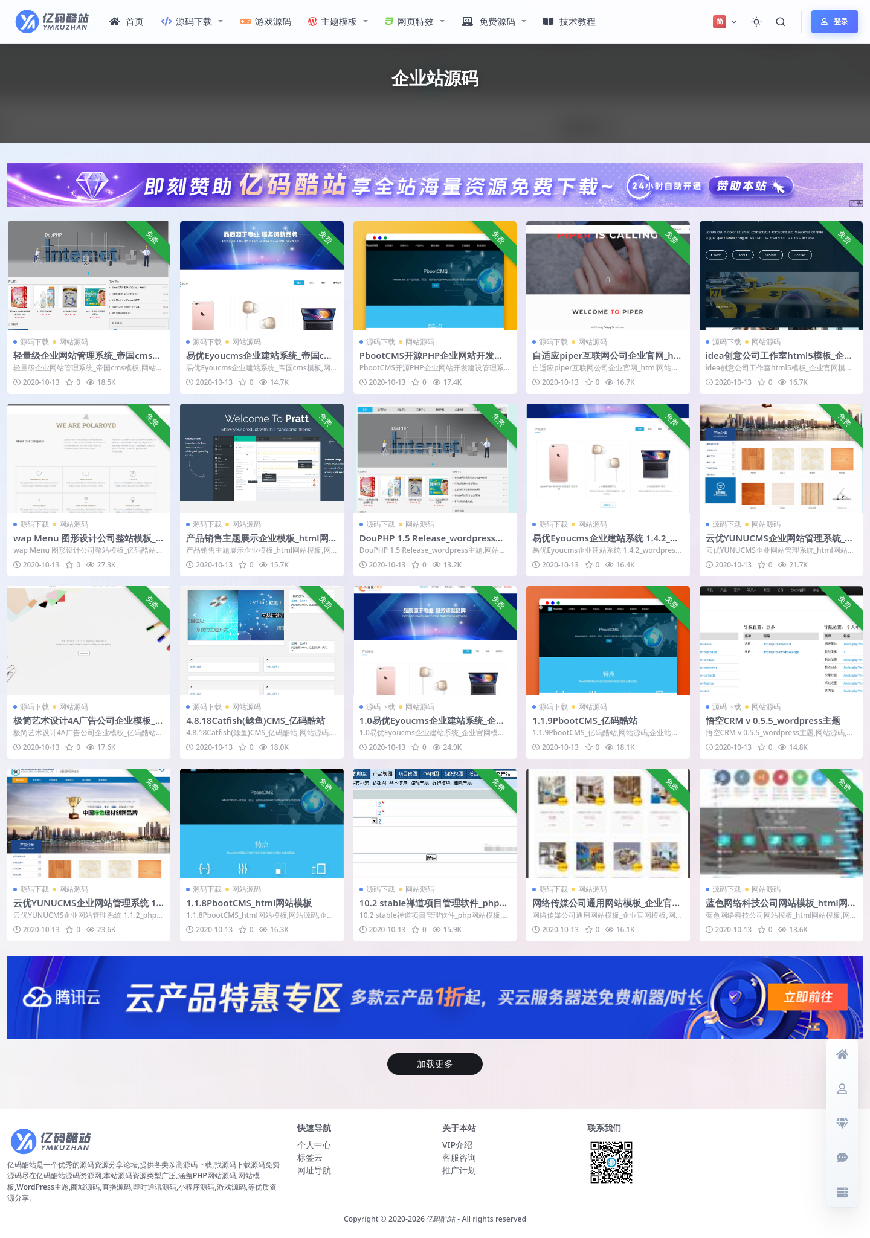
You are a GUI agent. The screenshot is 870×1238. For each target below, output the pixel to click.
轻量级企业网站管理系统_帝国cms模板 (87, 360)
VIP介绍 (457, 1143)
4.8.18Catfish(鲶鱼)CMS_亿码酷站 (256, 720)
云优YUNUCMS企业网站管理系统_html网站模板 (781, 542)
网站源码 (73, 342)
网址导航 (314, 1169)
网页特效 (409, 21)
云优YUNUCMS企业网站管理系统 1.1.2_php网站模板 (86, 906)
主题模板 (332, 21)
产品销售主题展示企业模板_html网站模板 (257, 542)
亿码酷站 (441, 1217)
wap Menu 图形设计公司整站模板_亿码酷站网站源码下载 (85, 542)
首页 (126, 21)
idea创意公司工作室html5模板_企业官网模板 (780, 360)
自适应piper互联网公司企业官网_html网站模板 (605, 360)
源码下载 (186, 21)
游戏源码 (265, 21)
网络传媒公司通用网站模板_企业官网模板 (606, 906)
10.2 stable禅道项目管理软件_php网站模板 (435, 906)
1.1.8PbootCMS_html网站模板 (250, 901)
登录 (834, 21)
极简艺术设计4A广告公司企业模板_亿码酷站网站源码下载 (88, 725)
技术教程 (569, 21)
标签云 (310, 1156)
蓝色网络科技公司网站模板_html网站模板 (777, 906)
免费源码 (488, 21)
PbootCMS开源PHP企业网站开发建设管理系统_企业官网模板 (432, 360)
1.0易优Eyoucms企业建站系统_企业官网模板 (433, 725)
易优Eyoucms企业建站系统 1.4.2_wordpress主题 (605, 542)
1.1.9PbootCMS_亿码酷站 (585, 720)
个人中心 (314, 1143)
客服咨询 (459, 1156)
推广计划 (459, 1169)
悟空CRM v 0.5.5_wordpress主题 (774, 720)
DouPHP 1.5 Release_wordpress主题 (433, 542)
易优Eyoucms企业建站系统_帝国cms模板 (260, 360)
